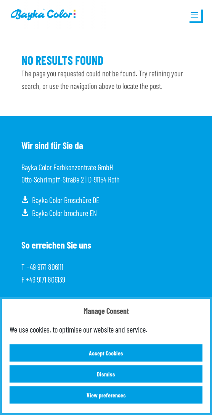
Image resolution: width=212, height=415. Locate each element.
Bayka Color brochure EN (64, 213)
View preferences (106, 395)
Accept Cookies (106, 353)
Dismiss (106, 374)
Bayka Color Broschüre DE (66, 200)
